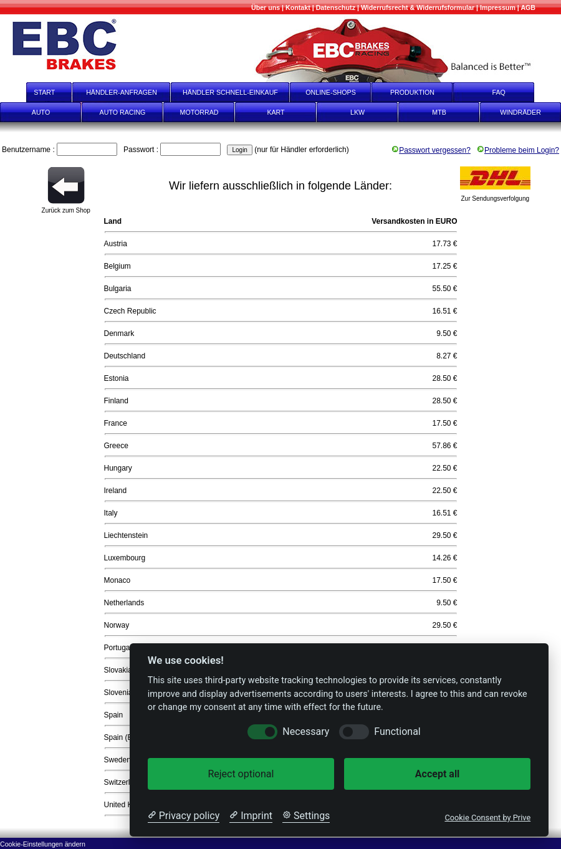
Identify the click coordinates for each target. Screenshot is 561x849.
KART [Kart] (275, 112)
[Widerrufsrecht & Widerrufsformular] (417, 7)
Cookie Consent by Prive (487, 817)
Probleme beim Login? (518, 150)
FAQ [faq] (507, 92)
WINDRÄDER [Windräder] (520, 112)
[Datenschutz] (335, 7)
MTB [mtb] (439, 112)
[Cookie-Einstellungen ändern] (42, 843)
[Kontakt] (297, 7)
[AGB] (527, 7)
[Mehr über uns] (265, 7)
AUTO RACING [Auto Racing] (123, 112)
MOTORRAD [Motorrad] (199, 112)
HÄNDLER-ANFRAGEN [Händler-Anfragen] (121, 92)
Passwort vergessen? (431, 150)
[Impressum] (497, 7)
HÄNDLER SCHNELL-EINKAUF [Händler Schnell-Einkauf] (230, 92)
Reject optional (241, 774)
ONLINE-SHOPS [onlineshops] (330, 92)
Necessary (305, 731)
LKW (357, 112)
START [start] (36, 92)
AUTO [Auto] (41, 112)
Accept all (437, 774)
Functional (397, 731)
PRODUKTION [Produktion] (412, 92)
